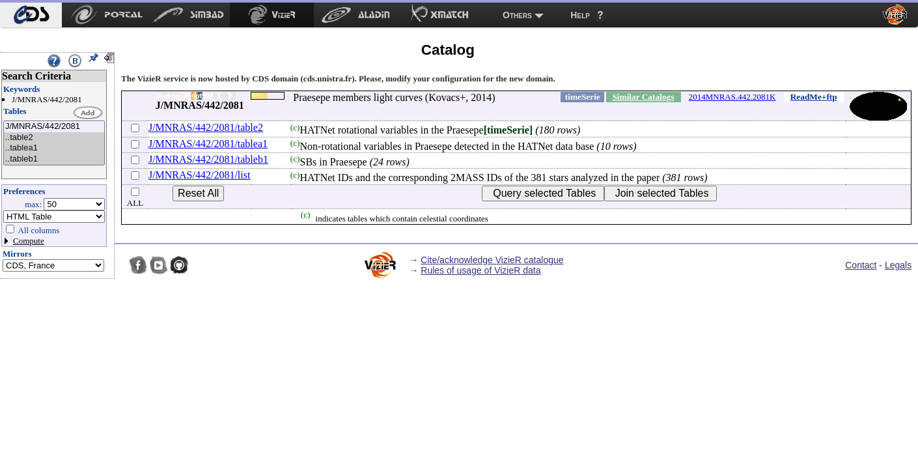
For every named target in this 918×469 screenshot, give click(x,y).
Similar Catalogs (643, 97)
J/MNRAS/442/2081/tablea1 (208, 143)
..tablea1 (54, 148)
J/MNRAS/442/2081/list (199, 174)
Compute (28, 241)
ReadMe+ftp (813, 97)
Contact (860, 265)
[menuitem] (31, 15)
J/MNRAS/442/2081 (54, 126)
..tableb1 (54, 159)
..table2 (54, 137)
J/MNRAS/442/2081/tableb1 (208, 159)
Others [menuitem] (517, 15)
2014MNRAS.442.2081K (732, 97)
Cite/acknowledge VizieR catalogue (492, 260)
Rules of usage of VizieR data (480, 270)
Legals (898, 265)
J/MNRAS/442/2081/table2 (205, 127)
